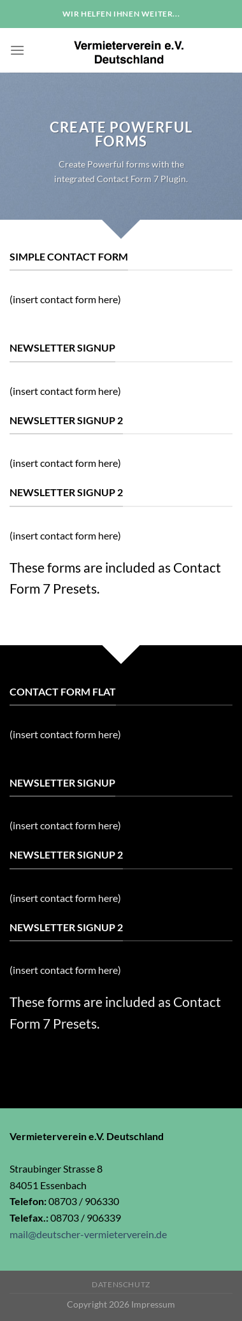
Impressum (153, 1304)
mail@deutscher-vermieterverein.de (88, 1234)
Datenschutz (121, 1284)
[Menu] (17, 50)
